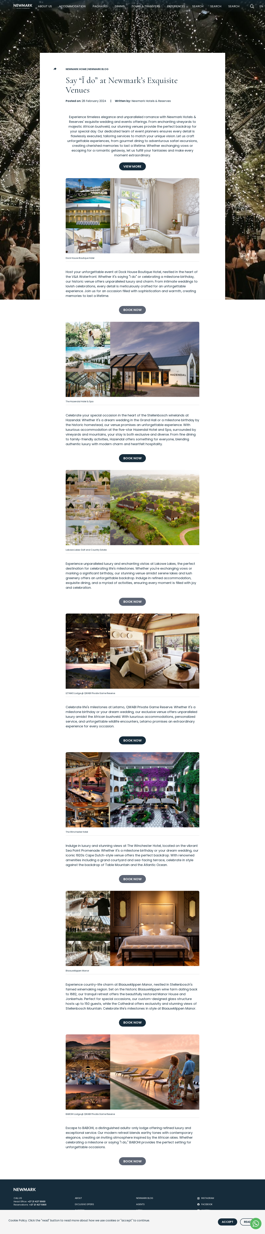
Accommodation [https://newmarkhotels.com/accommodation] (72, 6)
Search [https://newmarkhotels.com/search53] (233, 6)
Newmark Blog (98, 69)
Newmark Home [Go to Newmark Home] (76, 69)
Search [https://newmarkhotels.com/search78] (197, 6)
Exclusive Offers (84, 1204)
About (78, 1198)
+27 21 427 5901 (37, 1204)
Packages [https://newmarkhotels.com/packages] (100, 6)
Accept (227, 1222)
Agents (140, 1204)
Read (247, 1222)
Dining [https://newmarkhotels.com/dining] (119, 6)
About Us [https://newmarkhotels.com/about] (45, 6)
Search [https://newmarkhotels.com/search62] (215, 6)
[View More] (132, 166)
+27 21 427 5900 (36, 1201)
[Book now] (132, 310)
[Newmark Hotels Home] (23, 6)
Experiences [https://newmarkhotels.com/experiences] (176, 6)
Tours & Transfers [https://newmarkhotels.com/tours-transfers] (146, 6)
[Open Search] (252, 6)
